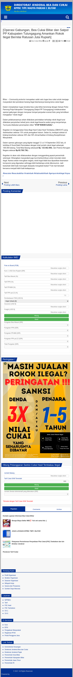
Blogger (12, 674)
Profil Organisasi (10, 575)
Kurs (6, 625)
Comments (36, 509)
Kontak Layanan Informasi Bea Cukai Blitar (18, 516)
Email (67, 41)
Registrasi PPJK (10, 633)
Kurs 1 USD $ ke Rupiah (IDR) (14, 271)
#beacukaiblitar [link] (18, 173)
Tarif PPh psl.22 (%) (11, 293)
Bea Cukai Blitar (37, 41)
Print (61, 41)
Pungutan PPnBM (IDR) (12, 333)
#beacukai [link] (7, 173)
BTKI (6, 627)
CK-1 (6, 611)
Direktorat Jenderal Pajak (13, 652)
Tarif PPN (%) (8, 282)
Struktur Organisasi (11, 578)
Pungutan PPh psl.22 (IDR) (13, 339)
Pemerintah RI (9, 663)
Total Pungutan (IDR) (11, 344)
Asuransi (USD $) (10, 304)
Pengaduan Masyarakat (13, 630)
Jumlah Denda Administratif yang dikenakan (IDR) (21, 491)
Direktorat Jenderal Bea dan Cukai (16, 649)
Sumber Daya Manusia (12, 589)
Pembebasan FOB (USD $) (13, 298)
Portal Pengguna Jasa (12, 635)
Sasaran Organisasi (11, 581)
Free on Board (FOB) (11, 265)
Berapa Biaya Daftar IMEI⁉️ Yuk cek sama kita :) (29, 521)
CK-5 (6, 613)
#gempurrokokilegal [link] (56, 173)
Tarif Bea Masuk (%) (11, 276)
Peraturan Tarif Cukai (10, 552)
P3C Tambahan (10, 608)
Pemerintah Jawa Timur (13, 660)
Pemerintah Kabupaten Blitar (14, 657)
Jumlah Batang (9, 473)
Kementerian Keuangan (13, 647)
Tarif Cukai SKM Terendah (13, 478)
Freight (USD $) (9, 309)
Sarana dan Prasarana (12, 586)
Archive (59, 509)
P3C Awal (8, 605)
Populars (14, 509)
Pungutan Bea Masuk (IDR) (13, 322)
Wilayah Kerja (9, 583)
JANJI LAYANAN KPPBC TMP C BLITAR (26, 531)
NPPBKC (8, 600)
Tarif (6, 603)
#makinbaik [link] (28, 173)
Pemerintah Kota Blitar (12, 655)
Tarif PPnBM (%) (10, 287)
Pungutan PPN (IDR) (11, 328)
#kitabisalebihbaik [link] (41, 173)
